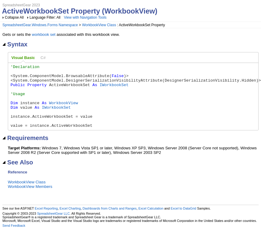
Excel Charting (70, 221)
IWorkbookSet (114, 89)
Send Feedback (13, 238)
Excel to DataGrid (183, 221)
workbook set (44, 34)
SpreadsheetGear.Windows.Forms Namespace (40, 25)
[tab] (23, 58)
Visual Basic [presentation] (23, 57)
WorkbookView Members (30, 199)
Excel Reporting (46, 221)
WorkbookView (63, 111)
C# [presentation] (43, 57)
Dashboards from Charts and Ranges (109, 221)
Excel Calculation (150, 221)
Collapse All (14, 17)
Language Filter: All (45, 17)
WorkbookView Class (99, 25)
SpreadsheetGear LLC (53, 226)
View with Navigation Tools (85, 17)
